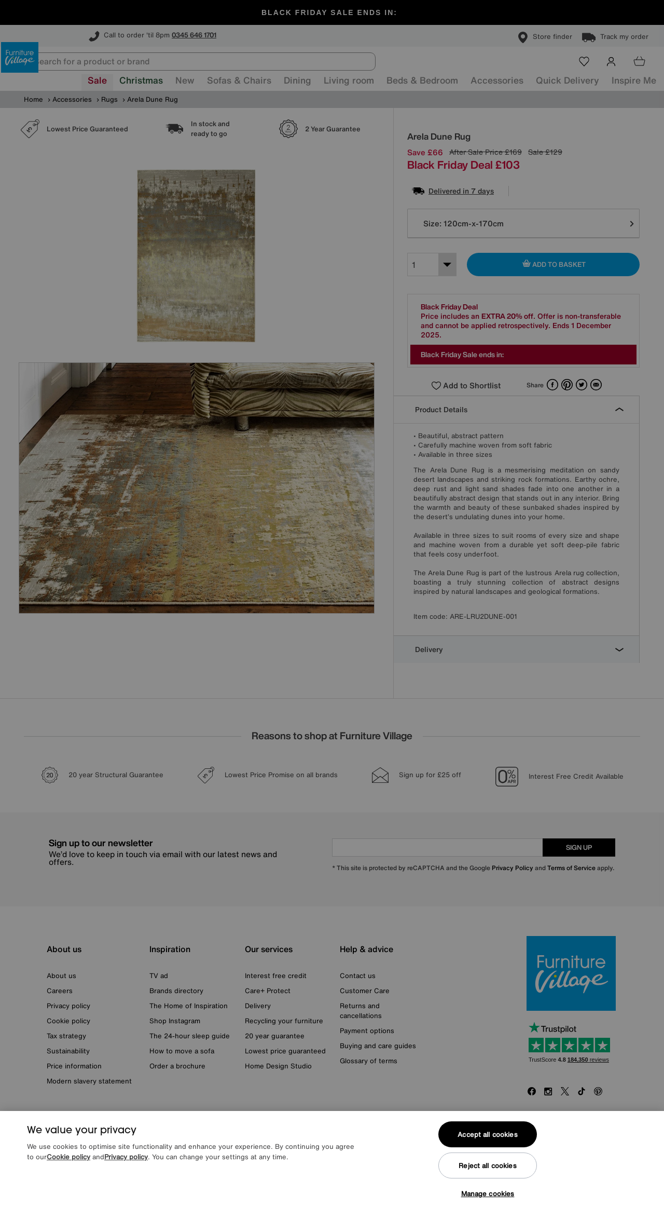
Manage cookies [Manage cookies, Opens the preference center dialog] (488, 1194)
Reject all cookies (487, 1166)
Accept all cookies (487, 1135)
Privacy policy (126, 1157)
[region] (332, 1165)
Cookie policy (68, 1157)
